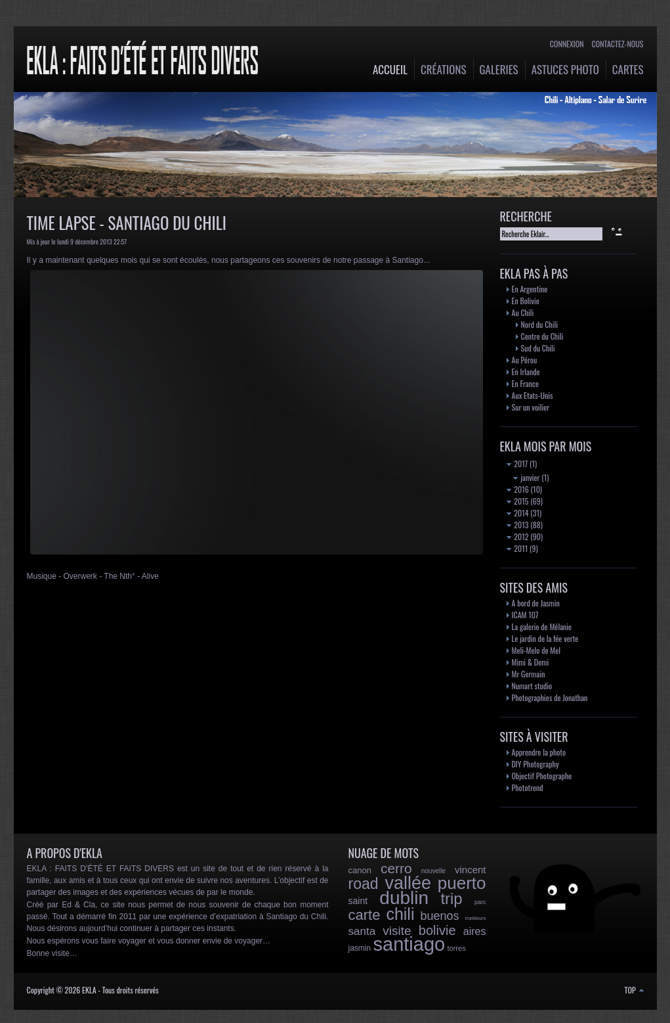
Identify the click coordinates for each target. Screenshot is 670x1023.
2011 (517, 548)
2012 (518, 536)
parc (480, 902)
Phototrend (527, 787)
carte (364, 915)
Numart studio (532, 685)
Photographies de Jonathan (550, 697)
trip (451, 898)
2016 (518, 489)
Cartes (628, 69)
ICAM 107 (525, 614)
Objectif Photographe (542, 775)
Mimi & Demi (530, 662)
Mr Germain (528, 673)
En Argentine (530, 288)
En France (525, 383)
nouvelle (433, 871)
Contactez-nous (618, 43)
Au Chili (523, 312)
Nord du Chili (539, 324)
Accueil (390, 69)
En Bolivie (525, 300)
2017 (517, 463)
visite (397, 931)
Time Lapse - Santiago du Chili (126, 222)
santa (362, 931)
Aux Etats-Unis (532, 395)
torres (457, 948)
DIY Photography (535, 763)
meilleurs (475, 918)
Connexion (567, 43)
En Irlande (526, 371)
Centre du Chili (542, 336)
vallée (408, 883)
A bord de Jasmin (536, 602)
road (363, 883)
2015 (518, 501)
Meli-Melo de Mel (536, 650)
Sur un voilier (531, 407)
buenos (439, 915)
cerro (396, 868)
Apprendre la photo (539, 752)
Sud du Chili (538, 347)
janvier (526, 477)
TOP (634, 989)
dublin (404, 898)
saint (358, 901)
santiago (409, 944)
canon (359, 870)
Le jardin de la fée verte (545, 638)
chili (400, 914)
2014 (518, 512)
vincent (470, 869)
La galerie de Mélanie (542, 626)
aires (474, 931)
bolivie (437, 930)
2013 (518, 524)
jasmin (359, 948)
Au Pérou (524, 359)
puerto (462, 883)
